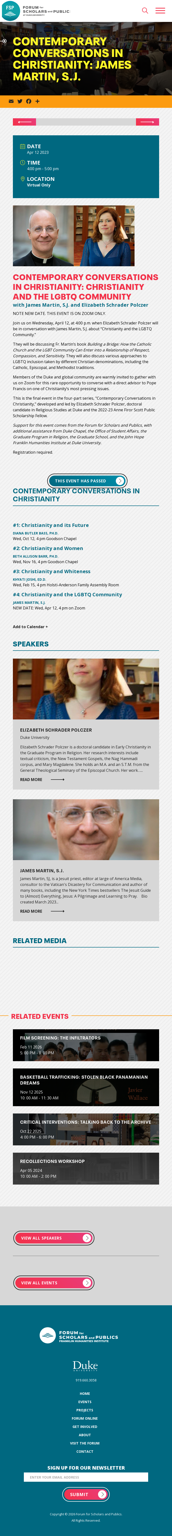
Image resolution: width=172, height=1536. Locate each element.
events (84, 1401)
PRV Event (21, 122)
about (85, 1435)
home (85, 1393)
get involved (84, 1426)
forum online (85, 1418)
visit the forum (85, 1443)
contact (84, 1451)
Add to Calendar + (30, 626)
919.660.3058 (86, 1380)
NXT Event (150, 122)
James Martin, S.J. (42, 870)
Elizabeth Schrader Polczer (56, 730)
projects (84, 1410)
